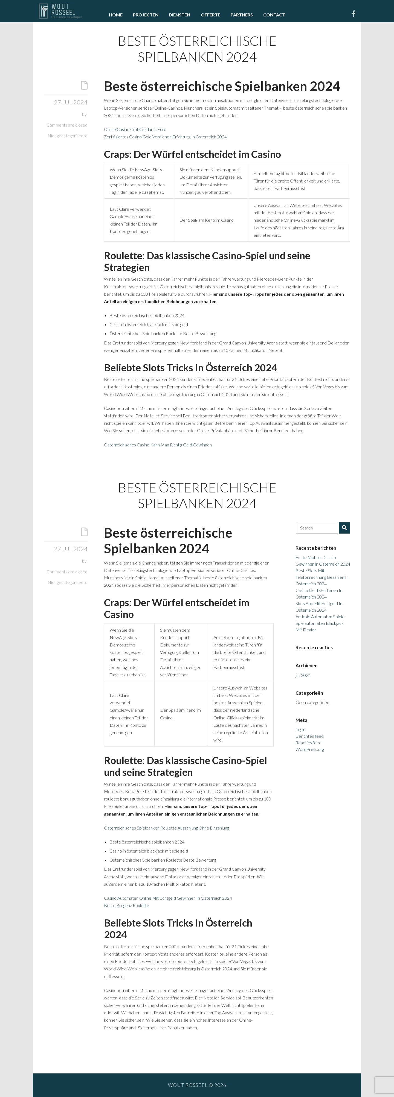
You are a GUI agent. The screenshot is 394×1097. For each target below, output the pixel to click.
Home (116, 14)
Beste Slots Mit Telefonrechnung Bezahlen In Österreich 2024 (322, 577)
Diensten (179, 14)
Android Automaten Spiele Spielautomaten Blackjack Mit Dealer (320, 623)
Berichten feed (310, 736)
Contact (274, 14)
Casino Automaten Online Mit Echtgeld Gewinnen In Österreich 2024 (168, 898)
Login (300, 729)
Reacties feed (308, 742)
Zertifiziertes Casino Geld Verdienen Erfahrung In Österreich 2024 (165, 136)
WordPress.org (310, 749)
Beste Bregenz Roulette (126, 905)
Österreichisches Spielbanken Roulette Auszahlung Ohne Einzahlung (166, 827)
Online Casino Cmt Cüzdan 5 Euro (135, 129)
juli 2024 (303, 675)
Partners (242, 14)
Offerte (210, 14)
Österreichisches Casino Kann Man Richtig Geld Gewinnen (158, 444)
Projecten (145, 14)
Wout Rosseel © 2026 (197, 1085)
